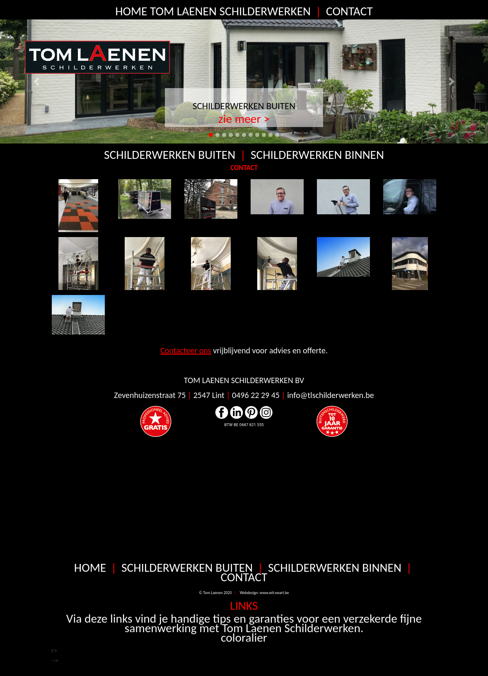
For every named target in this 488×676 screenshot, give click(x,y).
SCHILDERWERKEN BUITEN (244, 106)
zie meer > (244, 118)
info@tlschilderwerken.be (330, 398)
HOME (91, 570)
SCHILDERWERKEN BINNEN (317, 155)
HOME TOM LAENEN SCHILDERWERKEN (213, 11)
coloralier (244, 640)
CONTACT (349, 11)
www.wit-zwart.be (274, 596)
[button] (36, 81)
